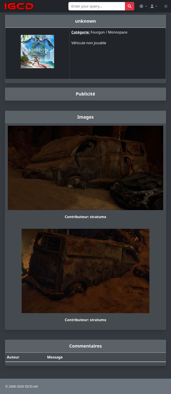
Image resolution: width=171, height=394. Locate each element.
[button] (143, 6)
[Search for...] (96, 6)
